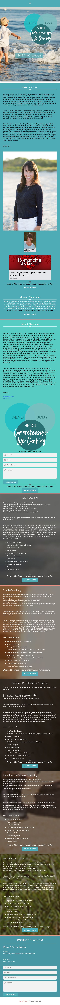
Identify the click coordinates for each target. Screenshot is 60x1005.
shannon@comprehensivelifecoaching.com (19, 954)
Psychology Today (8, 396)
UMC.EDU (6, 398)
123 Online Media (35, 1001)
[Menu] (30, 3)
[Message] (30, 473)
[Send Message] (10, 482)
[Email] (30, 460)
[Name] (30, 455)
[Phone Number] (30, 465)
